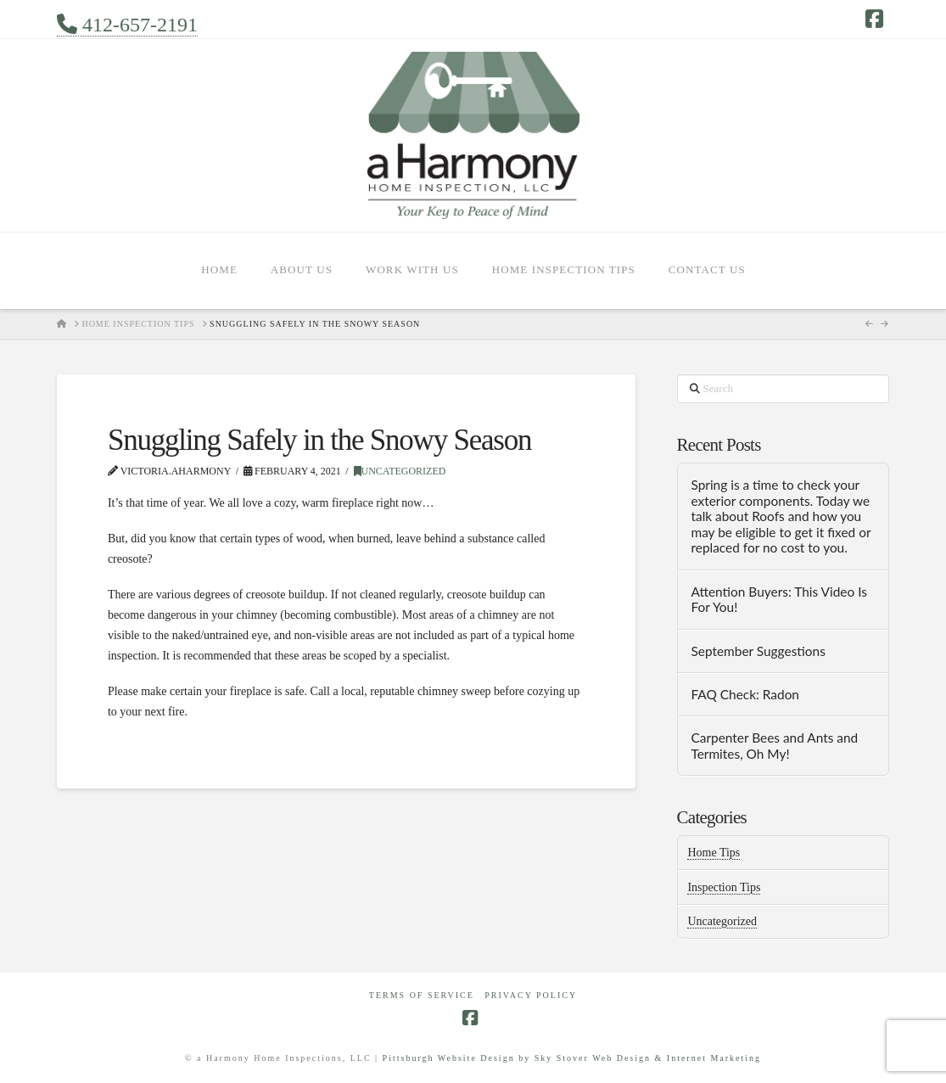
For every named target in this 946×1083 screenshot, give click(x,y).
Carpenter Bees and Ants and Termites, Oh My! (774, 745)
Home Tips (713, 852)
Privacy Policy (530, 995)
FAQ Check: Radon (745, 694)
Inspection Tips (723, 887)
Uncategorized (400, 471)
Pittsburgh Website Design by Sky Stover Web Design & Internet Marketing (572, 1058)
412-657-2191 (127, 25)
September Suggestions (758, 651)
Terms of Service (421, 995)
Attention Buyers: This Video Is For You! (779, 599)
